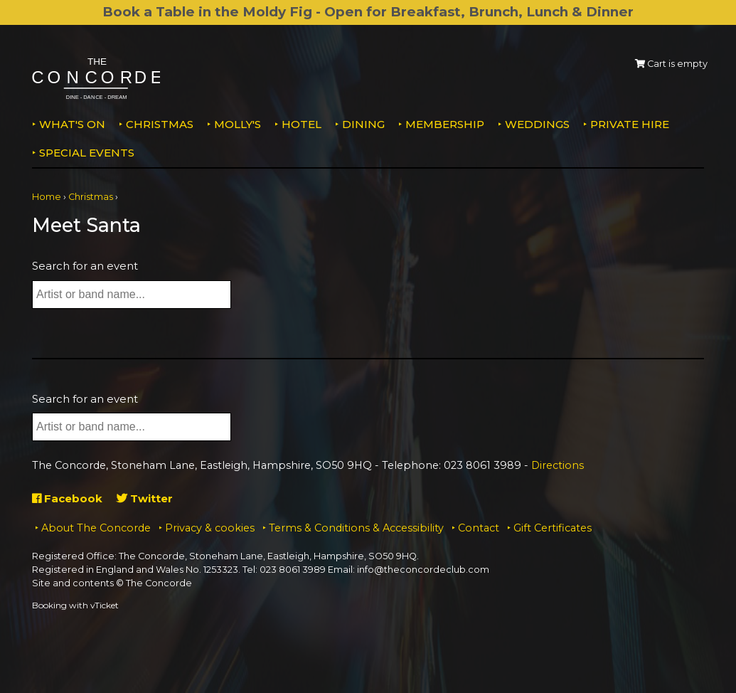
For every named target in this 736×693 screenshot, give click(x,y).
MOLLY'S (237, 124)
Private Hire (629, 124)
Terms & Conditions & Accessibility (356, 528)
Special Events (86, 152)
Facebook (67, 498)
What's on (72, 124)
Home (46, 196)
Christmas (159, 124)
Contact (478, 528)
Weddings (537, 124)
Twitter (145, 498)
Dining (363, 124)
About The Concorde (96, 528)
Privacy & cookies (210, 528)
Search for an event (85, 266)
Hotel (301, 124)
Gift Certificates (552, 528)
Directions (557, 465)
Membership (444, 124)
